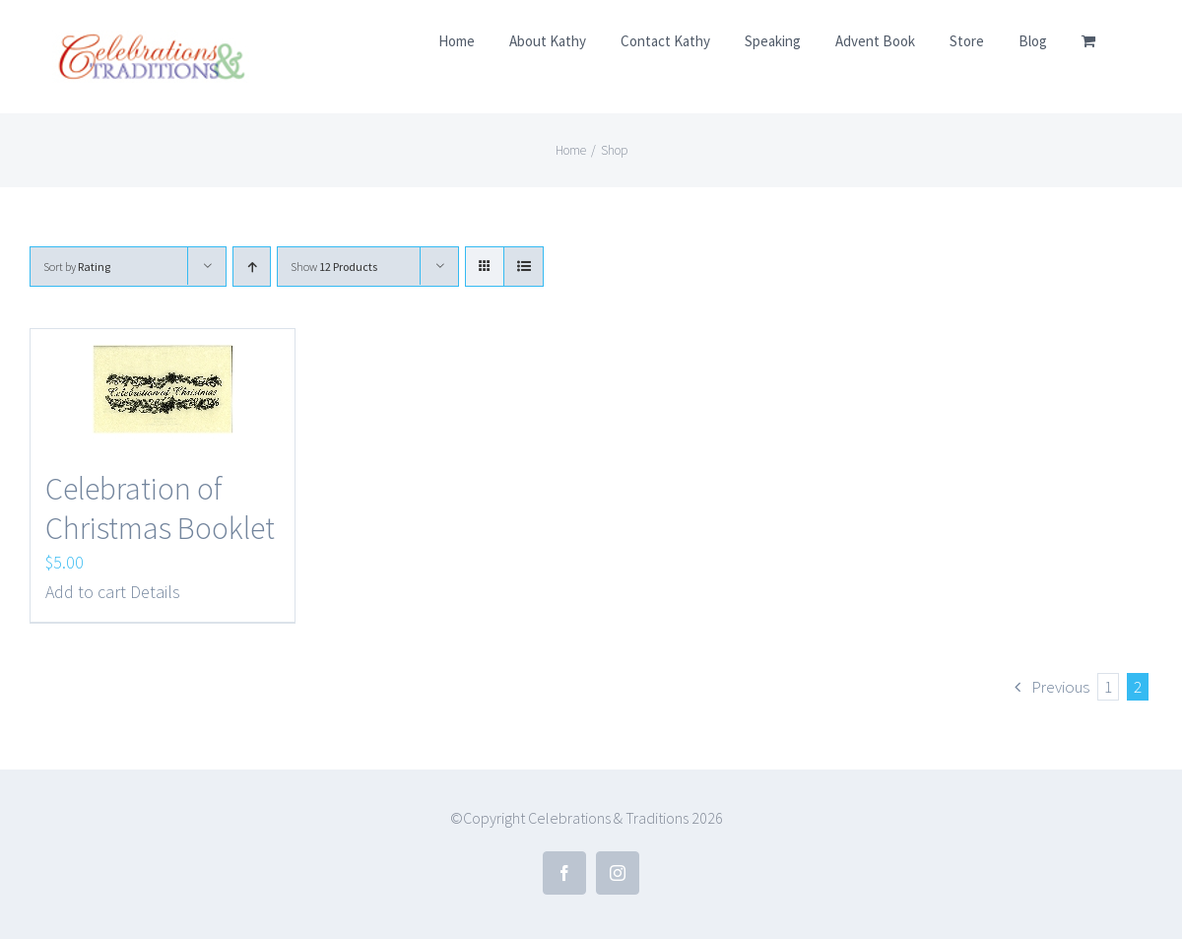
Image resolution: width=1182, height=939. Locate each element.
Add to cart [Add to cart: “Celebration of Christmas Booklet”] (85, 591)
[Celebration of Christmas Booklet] (163, 389)
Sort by (76, 266)
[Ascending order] (251, 266)
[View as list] (523, 266)
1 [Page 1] (1108, 687)
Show (334, 266)
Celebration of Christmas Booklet (160, 508)
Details (155, 591)
